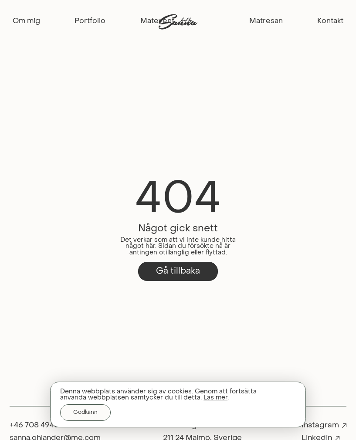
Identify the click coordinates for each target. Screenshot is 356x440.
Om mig (26, 21)
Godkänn (85, 412)
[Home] (178, 17)
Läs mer (215, 397)
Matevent (157, 21)
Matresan (266, 21)
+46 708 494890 (39, 425)
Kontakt (330, 21)
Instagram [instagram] (320, 425)
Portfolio (90, 21)
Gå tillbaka (178, 271)
